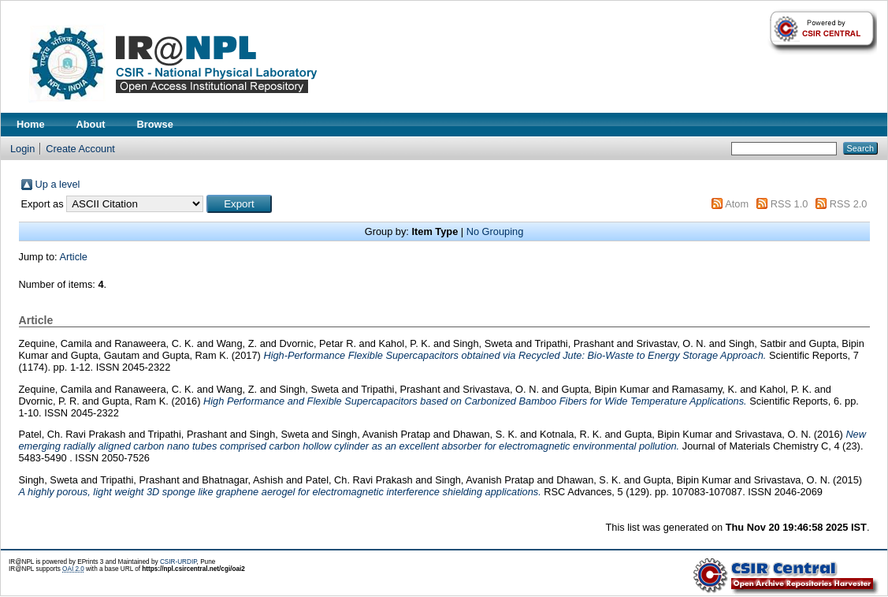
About (91, 124)
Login (22, 149)
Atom (737, 204)
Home (31, 124)
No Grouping (495, 231)
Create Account (80, 149)
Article (73, 257)
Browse (155, 124)
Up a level (57, 184)
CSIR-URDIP (178, 561)
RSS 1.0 (789, 204)
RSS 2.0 (849, 204)
